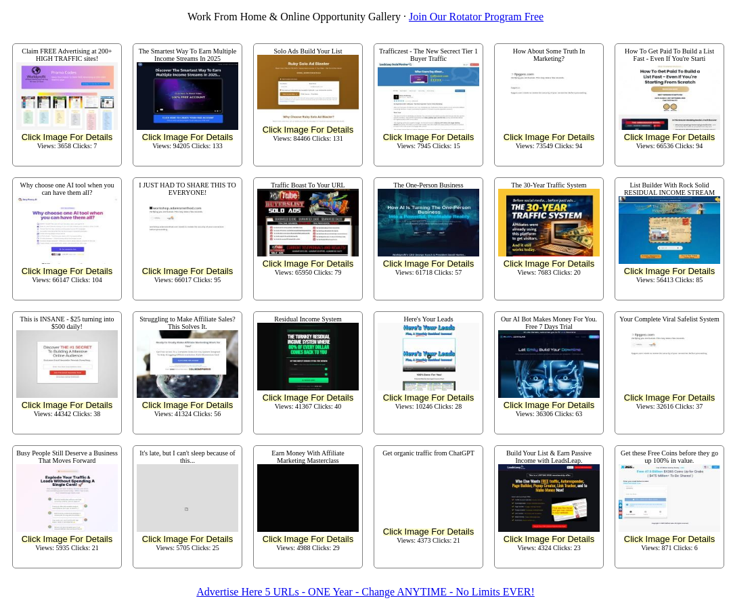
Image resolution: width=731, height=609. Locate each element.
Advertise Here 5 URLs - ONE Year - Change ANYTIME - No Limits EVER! (365, 591)
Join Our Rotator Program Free (476, 16)
